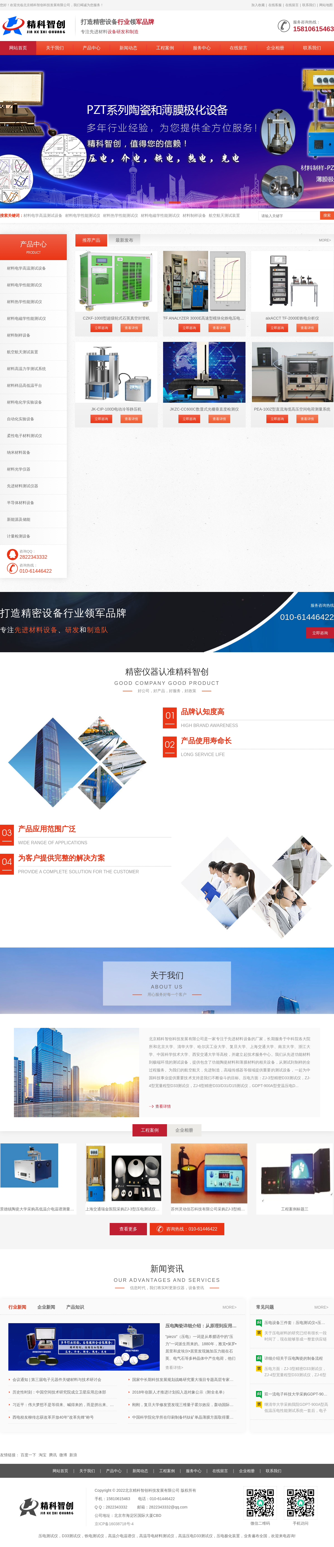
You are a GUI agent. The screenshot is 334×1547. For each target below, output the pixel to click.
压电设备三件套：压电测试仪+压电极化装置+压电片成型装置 (296, 1326)
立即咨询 (101, 328)
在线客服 (275, 5)
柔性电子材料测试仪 (24, 435)
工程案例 (165, 47)
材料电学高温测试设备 (42, 215)
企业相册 (275, 47)
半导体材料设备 (20, 502)
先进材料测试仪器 (22, 486)
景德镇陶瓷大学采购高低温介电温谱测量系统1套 (38, 1209)
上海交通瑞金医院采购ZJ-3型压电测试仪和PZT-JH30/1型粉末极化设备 (123, 1209)
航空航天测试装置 (224, 215)
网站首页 (18, 47)
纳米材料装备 (18, 452)
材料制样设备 (194, 215)
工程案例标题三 (294, 1209)
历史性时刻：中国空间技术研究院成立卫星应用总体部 (59, 1392)
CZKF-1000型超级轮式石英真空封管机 (116, 318)
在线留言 (292, 5)
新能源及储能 (18, 519)
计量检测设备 (18, 536)
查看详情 (131, 328)
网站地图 (326, 5)
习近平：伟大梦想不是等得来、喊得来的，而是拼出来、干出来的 (65, 1404)
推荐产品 (91, 240)
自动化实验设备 (20, 419)
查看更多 (128, 1229)
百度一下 (28, 1455)
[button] (159, 202)
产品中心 (91, 47)
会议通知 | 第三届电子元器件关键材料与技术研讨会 (57, 1379)
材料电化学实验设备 (24, 402)
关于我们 (55, 47)
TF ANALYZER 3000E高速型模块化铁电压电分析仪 (204, 318)
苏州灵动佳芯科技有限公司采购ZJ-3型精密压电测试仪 (209, 1209)
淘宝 (42, 1455)
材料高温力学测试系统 (26, 368)
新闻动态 (128, 47)
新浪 (73, 1455)
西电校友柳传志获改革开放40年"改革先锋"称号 (53, 1417)
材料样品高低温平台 (24, 385)
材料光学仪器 (18, 469)
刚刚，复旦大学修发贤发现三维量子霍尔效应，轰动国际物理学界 (184, 1404)
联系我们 (309, 5)
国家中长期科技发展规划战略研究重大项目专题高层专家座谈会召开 (184, 1379)
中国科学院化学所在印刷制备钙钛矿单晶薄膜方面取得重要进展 (184, 1417)
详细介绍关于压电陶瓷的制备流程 (293, 1362)
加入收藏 (258, 5)
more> (325, 240)
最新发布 (124, 240)
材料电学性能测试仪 (82, 215)
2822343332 (116, 1507)
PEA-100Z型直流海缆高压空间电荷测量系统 (292, 409)
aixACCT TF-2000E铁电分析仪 (292, 318)
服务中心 (202, 47)
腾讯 (53, 1455)
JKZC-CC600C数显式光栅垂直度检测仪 (204, 409)
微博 (63, 1455)
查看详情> (174, 1367)
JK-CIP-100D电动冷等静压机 (116, 409)
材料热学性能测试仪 (120, 215)
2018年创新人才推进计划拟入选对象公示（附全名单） (179, 1392)
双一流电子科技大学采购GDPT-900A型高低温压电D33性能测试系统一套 (296, 1397)
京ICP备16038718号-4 (114, 1524)
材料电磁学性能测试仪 (160, 215)
